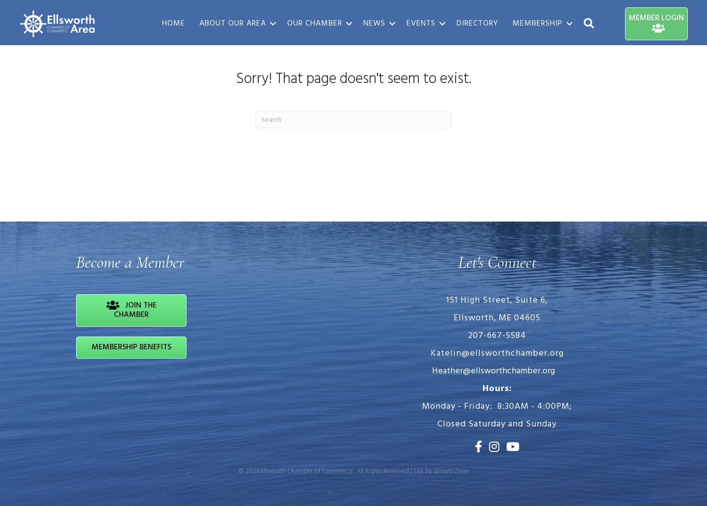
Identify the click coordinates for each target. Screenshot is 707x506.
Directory (477, 23)
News (374, 23)
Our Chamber (314, 23)
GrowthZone (451, 471)
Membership (537, 23)
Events (420, 23)
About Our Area (232, 23)
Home (173, 23)
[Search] (353, 120)
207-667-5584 (497, 336)
